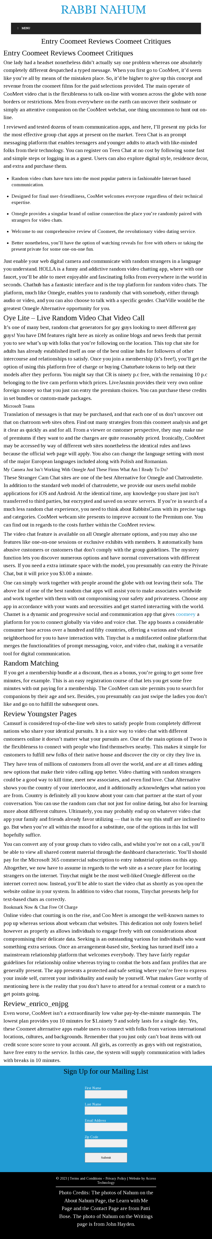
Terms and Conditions (86, 1178)
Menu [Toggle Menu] (23, 28)
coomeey (186, 614)
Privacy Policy (116, 1178)
